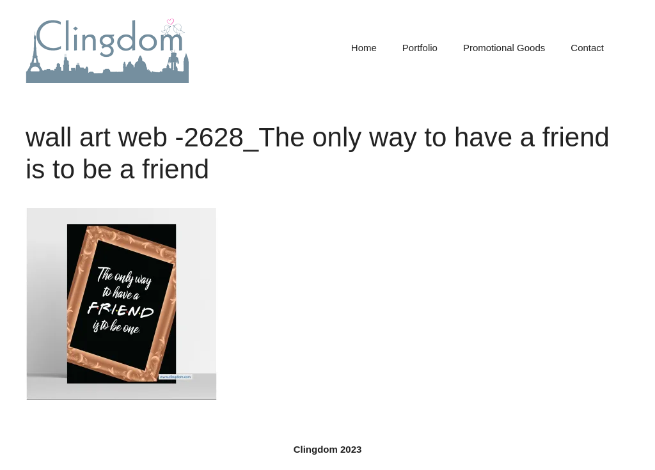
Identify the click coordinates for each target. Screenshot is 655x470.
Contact (587, 47)
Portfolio (420, 47)
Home (364, 47)
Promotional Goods (504, 47)
